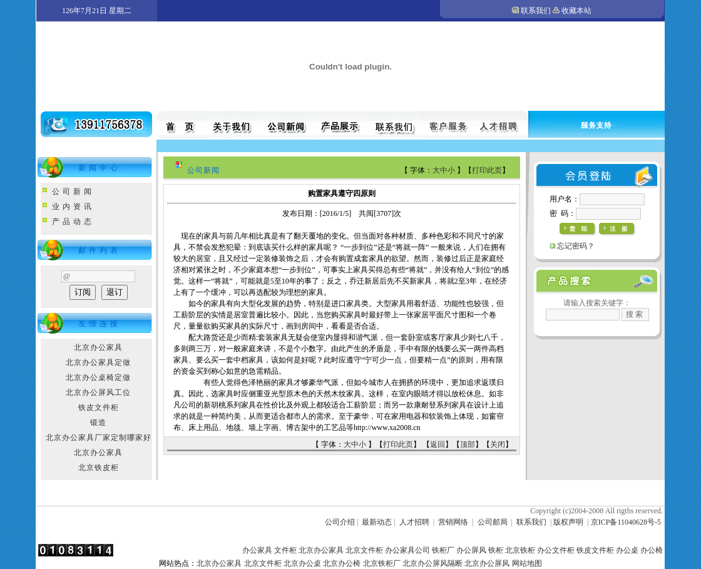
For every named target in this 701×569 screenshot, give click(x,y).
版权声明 (568, 522)
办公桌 (627, 550)
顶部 (467, 444)
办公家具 (257, 550)
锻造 (98, 422)
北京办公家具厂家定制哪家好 (98, 437)
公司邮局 (493, 522)
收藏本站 (576, 10)
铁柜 (495, 550)
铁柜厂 (443, 550)
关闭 (497, 444)
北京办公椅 (342, 563)
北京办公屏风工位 (98, 392)
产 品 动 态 (72, 221)
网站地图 (527, 563)
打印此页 (487, 170)
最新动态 (377, 522)
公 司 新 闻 (72, 191)
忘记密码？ (576, 246)
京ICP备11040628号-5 (626, 522)
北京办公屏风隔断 (432, 563)
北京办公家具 (98, 347)
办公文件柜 (556, 550)
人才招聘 (414, 522)
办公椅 (651, 550)
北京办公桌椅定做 (98, 377)
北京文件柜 (364, 550)
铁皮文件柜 (98, 407)
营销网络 (453, 522)
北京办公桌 (302, 563)
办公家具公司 (407, 550)
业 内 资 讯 (72, 206)
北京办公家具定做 (98, 362)
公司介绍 (340, 522)
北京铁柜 (520, 550)
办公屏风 (471, 550)
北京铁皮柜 (98, 467)
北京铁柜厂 (382, 563)
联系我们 (536, 10)
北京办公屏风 (486, 563)
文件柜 (285, 550)
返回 (437, 444)
